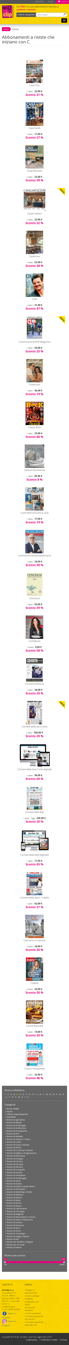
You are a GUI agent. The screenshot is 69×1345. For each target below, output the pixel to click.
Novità (10, 1111)
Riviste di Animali (14, 1122)
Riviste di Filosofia (15, 1167)
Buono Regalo (13, 1108)
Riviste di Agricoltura (16, 1119)
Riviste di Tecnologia (16, 1233)
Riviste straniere (14, 1247)
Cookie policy (31, 1339)
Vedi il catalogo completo (32, 1297)
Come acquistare (33, 1313)
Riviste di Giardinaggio (17, 1178)
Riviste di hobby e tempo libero (21, 1186)
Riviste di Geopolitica (16, 1175)
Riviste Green (13, 1239)
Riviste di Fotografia (16, 1169)
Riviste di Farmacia (15, 1164)
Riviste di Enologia (15, 1158)
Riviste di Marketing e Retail (19, 1192)
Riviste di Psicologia (15, 1211)
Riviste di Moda (13, 1200)
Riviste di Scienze (14, 1222)
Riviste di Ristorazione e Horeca (21, 1217)
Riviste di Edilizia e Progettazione (22, 1153)
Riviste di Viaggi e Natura (18, 1236)
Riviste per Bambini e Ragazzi (20, 1241)
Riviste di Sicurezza (15, 1225)
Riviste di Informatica (16, 1189)
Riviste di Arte (13, 1133)
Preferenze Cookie (49, 1339)
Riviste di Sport (13, 1228)
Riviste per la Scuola (15, 1244)
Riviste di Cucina (14, 1142)
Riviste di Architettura (16, 1128)
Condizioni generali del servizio (34, 1317)
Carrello (63, 2)
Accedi (50, 2)
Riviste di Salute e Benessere (20, 1219)
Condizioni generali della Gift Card (34, 1323)
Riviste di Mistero (14, 1197)
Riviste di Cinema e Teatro (18, 1139)
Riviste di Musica (14, 1205)
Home (6, 29)
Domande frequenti (30, 1308)
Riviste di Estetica (15, 1161)
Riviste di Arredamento (17, 1131)
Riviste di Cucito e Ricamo (18, 1144)
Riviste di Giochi (14, 1180)
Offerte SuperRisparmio (17, 1114)
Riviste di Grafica (14, 1183)
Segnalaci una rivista (31, 1303)
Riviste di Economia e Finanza (20, 1150)
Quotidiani (11, 1117)
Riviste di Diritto (14, 1147)
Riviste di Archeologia (16, 1125)
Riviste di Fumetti (14, 1172)
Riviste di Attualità (15, 1136)
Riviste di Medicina (15, 1194)
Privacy (64, 1339)
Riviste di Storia (14, 1230)
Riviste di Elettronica (16, 1155)
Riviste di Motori (14, 1203)
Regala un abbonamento (31, 1291)
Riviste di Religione (15, 1214)
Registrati (39, 2)
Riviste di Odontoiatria (17, 1208)
